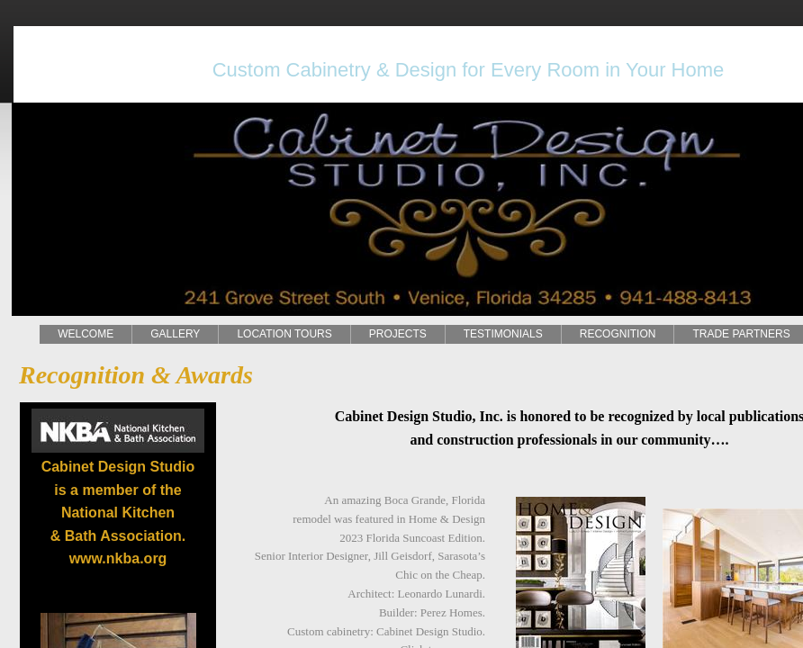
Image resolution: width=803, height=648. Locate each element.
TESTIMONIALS (503, 334)
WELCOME (85, 334)
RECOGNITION (618, 334)
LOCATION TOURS (284, 334)
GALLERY (175, 334)
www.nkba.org (118, 558)
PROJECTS (398, 334)
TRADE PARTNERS (740, 334)
